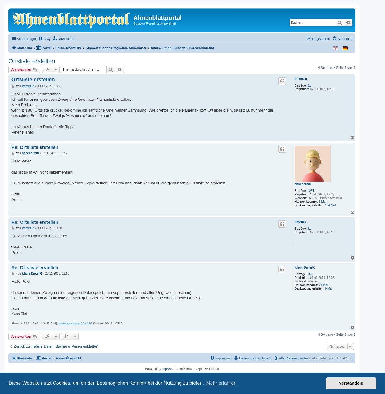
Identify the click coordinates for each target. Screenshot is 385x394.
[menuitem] (44, 38)
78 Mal (323, 285)
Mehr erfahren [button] (221, 383)
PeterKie (301, 79)
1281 (311, 190)
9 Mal (328, 288)
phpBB (166, 369)
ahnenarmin (303, 184)
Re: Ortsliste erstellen (34, 147)
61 (309, 85)
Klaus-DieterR (305, 267)
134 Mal (330, 205)
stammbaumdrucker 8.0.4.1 (73, 323)
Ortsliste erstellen (31, 61)
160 (310, 274)
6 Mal (322, 201)
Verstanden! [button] (351, 383)
